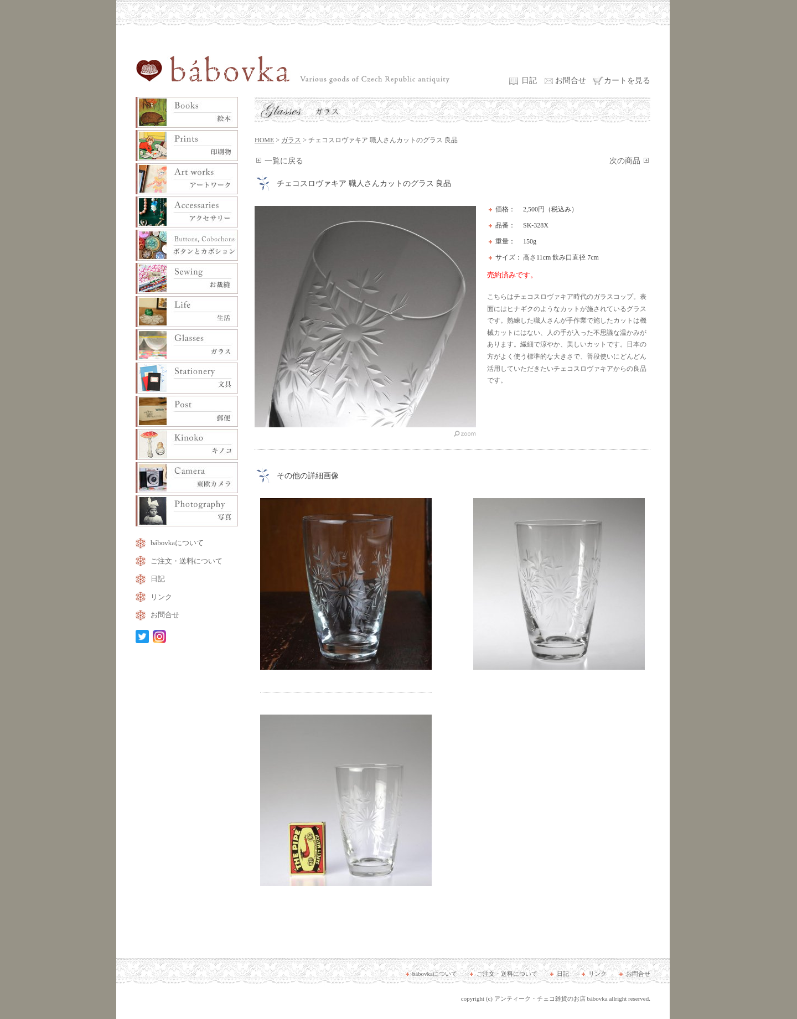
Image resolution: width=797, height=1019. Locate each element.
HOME (264, 140)
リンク (161, 597)
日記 (529, 80)
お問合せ (570, 80)
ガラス (291, 140)
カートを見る (627, 80)
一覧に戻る (284, 161)
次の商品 (624, 161)
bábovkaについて (177, 543)
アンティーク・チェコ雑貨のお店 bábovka (551, 998)
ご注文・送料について (186, 561)
